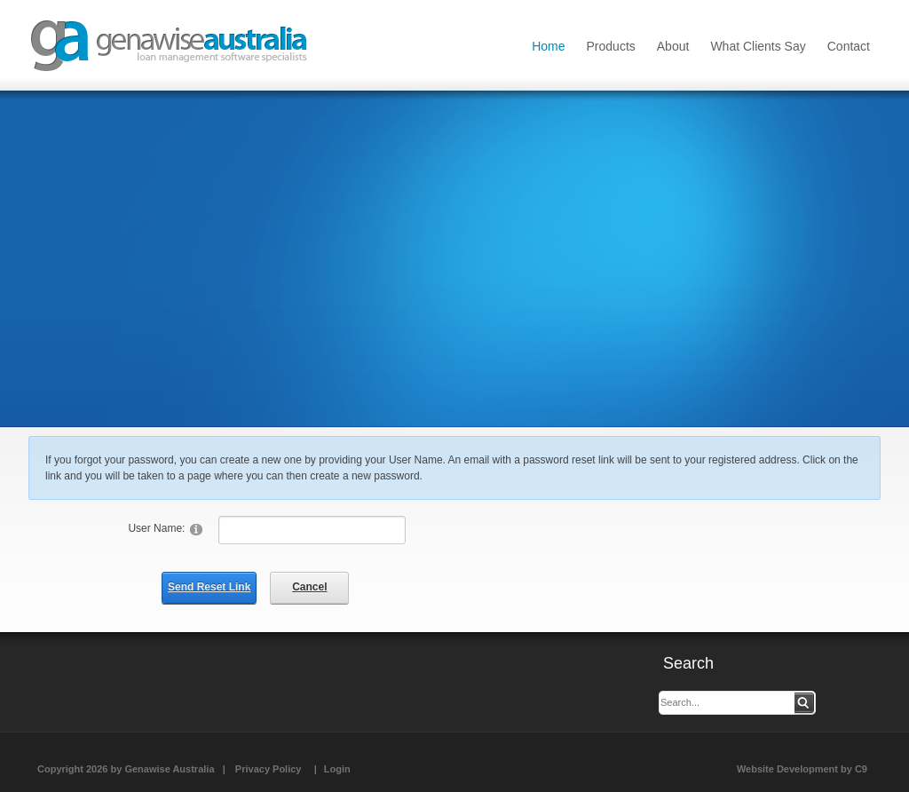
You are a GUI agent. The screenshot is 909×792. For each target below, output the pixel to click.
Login (337, 769)
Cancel (309, 587)
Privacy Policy (268, 769)
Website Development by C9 (802, 769)
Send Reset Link (209, 587)
